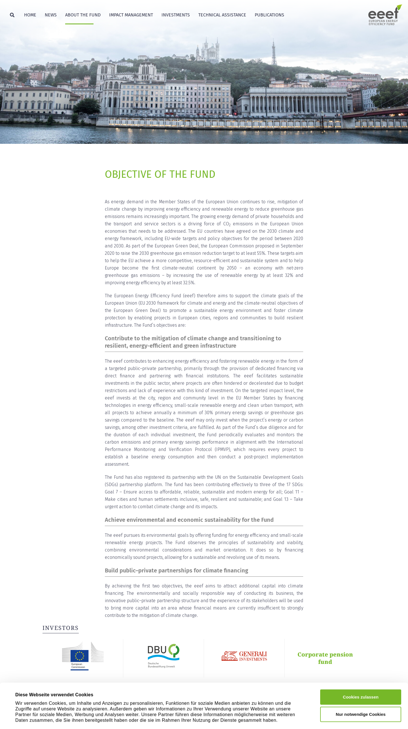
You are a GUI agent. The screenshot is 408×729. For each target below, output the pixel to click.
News (51, 15)
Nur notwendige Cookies (361, 683)
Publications (269, 15)
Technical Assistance (222, 15)
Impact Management (131, 15)
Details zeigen (251, 714)
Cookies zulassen (361, 665)
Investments (176, 15)
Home (30, 15)
